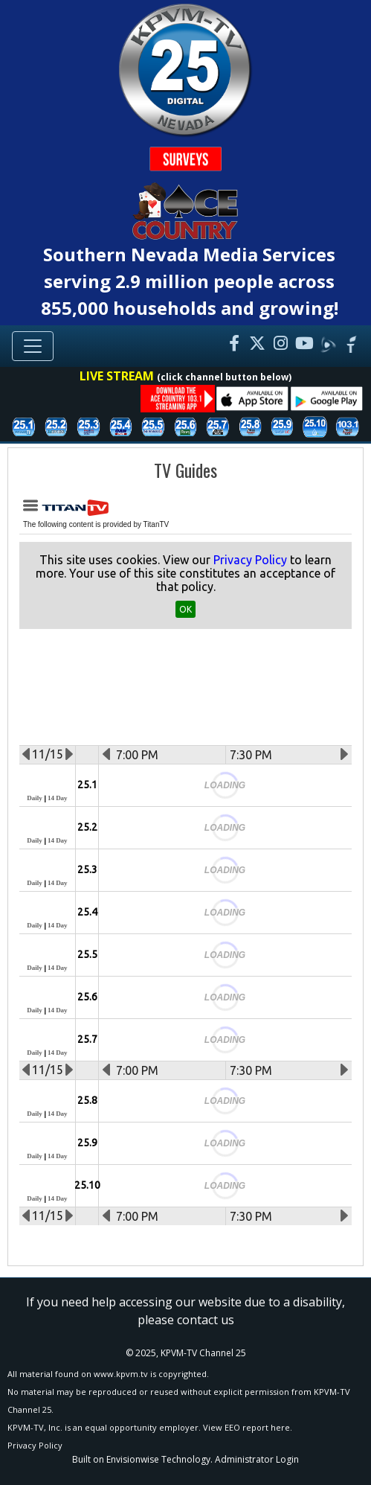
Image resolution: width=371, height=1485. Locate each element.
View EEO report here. (247, 1427)
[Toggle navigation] (33, 346)
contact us (205, 1320)
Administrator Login (257, 1459)
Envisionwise (132, 1459)
